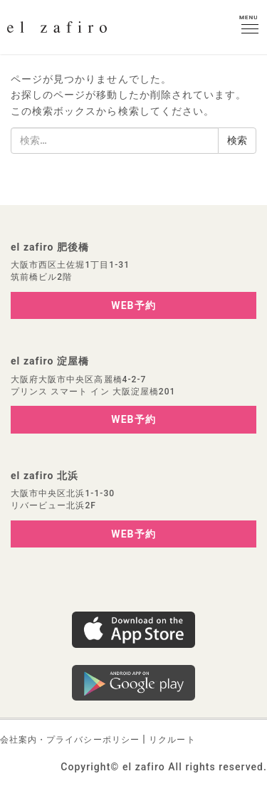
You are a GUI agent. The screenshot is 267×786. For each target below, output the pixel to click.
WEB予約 (133, 305)
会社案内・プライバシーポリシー (70, 740)
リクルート (172, 740)
